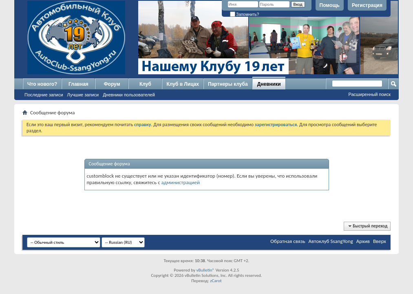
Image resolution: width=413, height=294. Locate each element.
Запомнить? (244, 14)
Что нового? (42, 84)
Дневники (269, 84)
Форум (112, 84)
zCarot (216, 280)
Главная (78, 84)
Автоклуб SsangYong (331, 241)
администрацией (180, 182)
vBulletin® (205, 270)
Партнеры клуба (228, 84)
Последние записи (43, 94)
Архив (363, 241)
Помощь (330, 5)
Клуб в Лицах (182, 84)
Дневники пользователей (129, 94)
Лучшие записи (83, 94)
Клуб (145, 84)
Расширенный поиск (369, 94)
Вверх (379, 241)
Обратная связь (287, 241)
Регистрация (367, 5)
